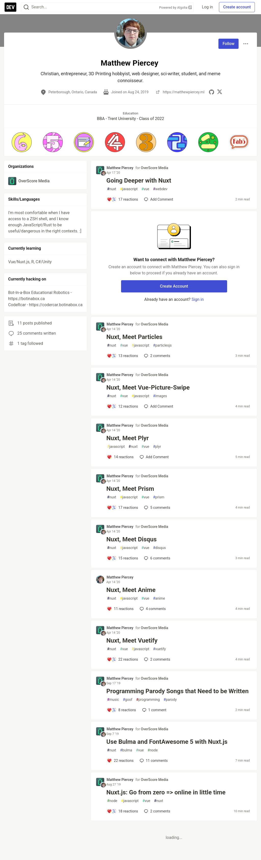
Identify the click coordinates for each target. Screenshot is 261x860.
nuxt (111, 189)
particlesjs (162, 345)
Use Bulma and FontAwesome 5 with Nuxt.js (166, 741)
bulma (126, 750)
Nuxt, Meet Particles (134, 336)
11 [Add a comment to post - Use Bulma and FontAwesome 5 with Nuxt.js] (153, 761)
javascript (129, 189)
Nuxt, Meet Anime (130, 590)
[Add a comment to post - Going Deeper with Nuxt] (122, 199)
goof (127, 699)
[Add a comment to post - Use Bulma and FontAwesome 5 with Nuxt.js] (120, 760)
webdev (160, 189)
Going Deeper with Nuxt (138, 180)
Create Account (174, 286)
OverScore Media (154, 168)
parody (170, 699)
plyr (157, 446)
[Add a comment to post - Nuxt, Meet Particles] (122, 355)
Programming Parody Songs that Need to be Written (177, 691)
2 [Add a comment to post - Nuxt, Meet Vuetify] (156, 659)
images (160, 396)
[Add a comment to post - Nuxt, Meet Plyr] (120, 457)
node (153, 750)
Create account (237, 7)
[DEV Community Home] (10, 7)
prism (158, 497)
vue (145, 189)
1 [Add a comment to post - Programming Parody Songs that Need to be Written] (153, 710)
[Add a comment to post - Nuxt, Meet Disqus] (122, 558)
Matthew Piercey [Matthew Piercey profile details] (120, 168)
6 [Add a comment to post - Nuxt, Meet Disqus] (156, 558)
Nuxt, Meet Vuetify (132, 640)
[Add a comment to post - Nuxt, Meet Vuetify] (122, 659)
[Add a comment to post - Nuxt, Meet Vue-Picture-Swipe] (122, 406)
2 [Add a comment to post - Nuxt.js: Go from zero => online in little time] (156, 811)
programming (148, 699)
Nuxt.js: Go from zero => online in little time (166, 792)
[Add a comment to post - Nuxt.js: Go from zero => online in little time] (122, 811)
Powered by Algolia (175, 7)
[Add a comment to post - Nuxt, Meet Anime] (120, 608)
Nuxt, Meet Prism (130, 488)
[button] (21, 142)
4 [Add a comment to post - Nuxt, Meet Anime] (152, 609)
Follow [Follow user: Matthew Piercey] (228, 43)
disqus (159, 548)
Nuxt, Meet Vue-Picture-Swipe (148, 387)
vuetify (159, 649)
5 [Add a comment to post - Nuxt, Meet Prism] (156, 508)
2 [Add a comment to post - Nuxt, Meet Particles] (156, 356)
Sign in (197, 299)
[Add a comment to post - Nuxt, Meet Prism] (122, 507)
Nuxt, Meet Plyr (127, 438)
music (113, 699)
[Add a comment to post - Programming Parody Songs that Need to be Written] (121, 710)
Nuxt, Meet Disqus (131, 539)
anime (159, 598)
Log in (207, 7)
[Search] (26, 7)
